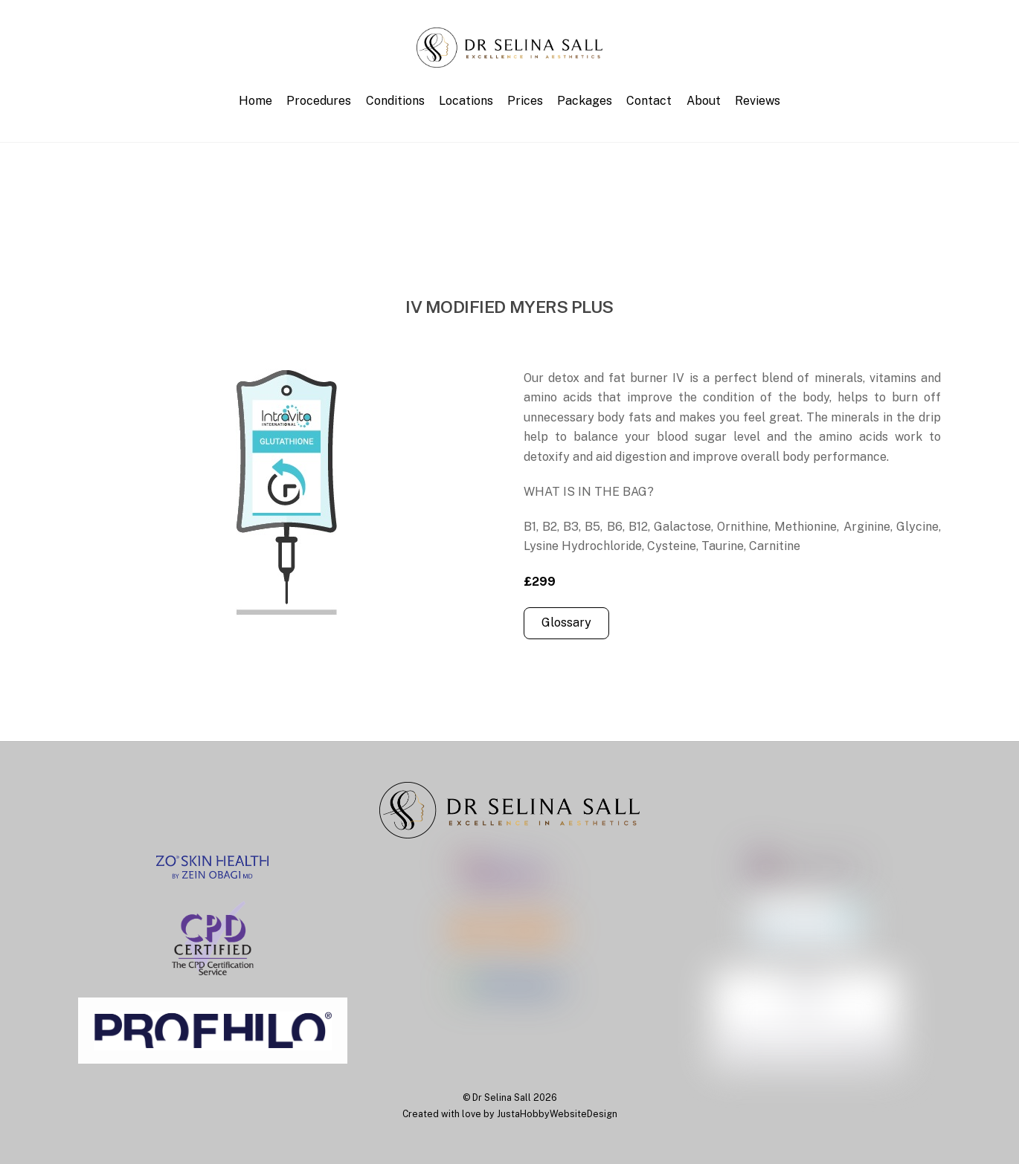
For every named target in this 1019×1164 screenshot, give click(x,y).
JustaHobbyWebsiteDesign (557, 1113)
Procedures (318, 101)
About (704, 101)
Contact (649, 101)
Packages (584, 101)
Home (255, 101)
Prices (525, 101)
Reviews (757, 101)
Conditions (395, 101)
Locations (466, 101)
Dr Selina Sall (501, 1097)
